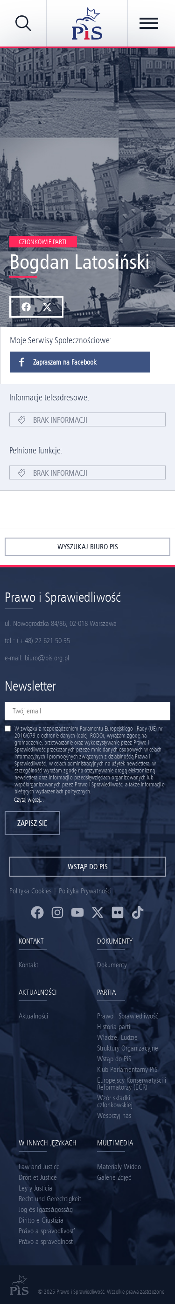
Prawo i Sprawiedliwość (127, 1015)
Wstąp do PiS (114, 1058)
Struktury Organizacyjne (127, 1048)
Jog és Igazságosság (46, 1209)
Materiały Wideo (119, 1166)
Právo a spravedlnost (46, 1241)
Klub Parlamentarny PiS (127, 1069)
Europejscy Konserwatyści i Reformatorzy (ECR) (131, 1083)
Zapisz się (32, 823)
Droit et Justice (38, 1177)
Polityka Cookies (30, 890)
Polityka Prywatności (85, 890)
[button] (25, 307)
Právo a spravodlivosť (47, 1230)
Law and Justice (39, 1166)
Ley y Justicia (35, 1188)
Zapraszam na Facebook (53, 362)
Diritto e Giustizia (41, 1220)
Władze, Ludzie (117, 1037)
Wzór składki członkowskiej (115, 1101)
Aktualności (33, 1015)
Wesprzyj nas (114, 1115)
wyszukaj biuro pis (87, 546)
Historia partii (114, 1026)
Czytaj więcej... (29, 799)
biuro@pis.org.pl (47, 657)
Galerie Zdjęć (114, 1177)
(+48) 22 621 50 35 (43, 640)
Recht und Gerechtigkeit (50, 1198)
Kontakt (28, 964)
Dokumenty (112, 964)
